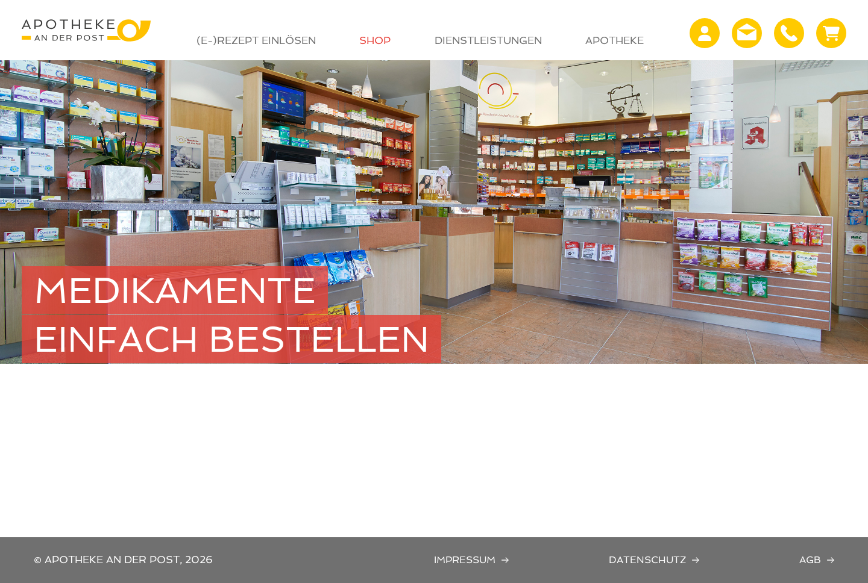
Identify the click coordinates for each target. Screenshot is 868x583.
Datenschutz (647, 560)
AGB (810, 560)
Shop (375, 40)
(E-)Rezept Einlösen (256, 40)
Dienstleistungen (488, 40)
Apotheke (614, 40)
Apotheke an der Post (86, 30)
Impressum (464, 560)
